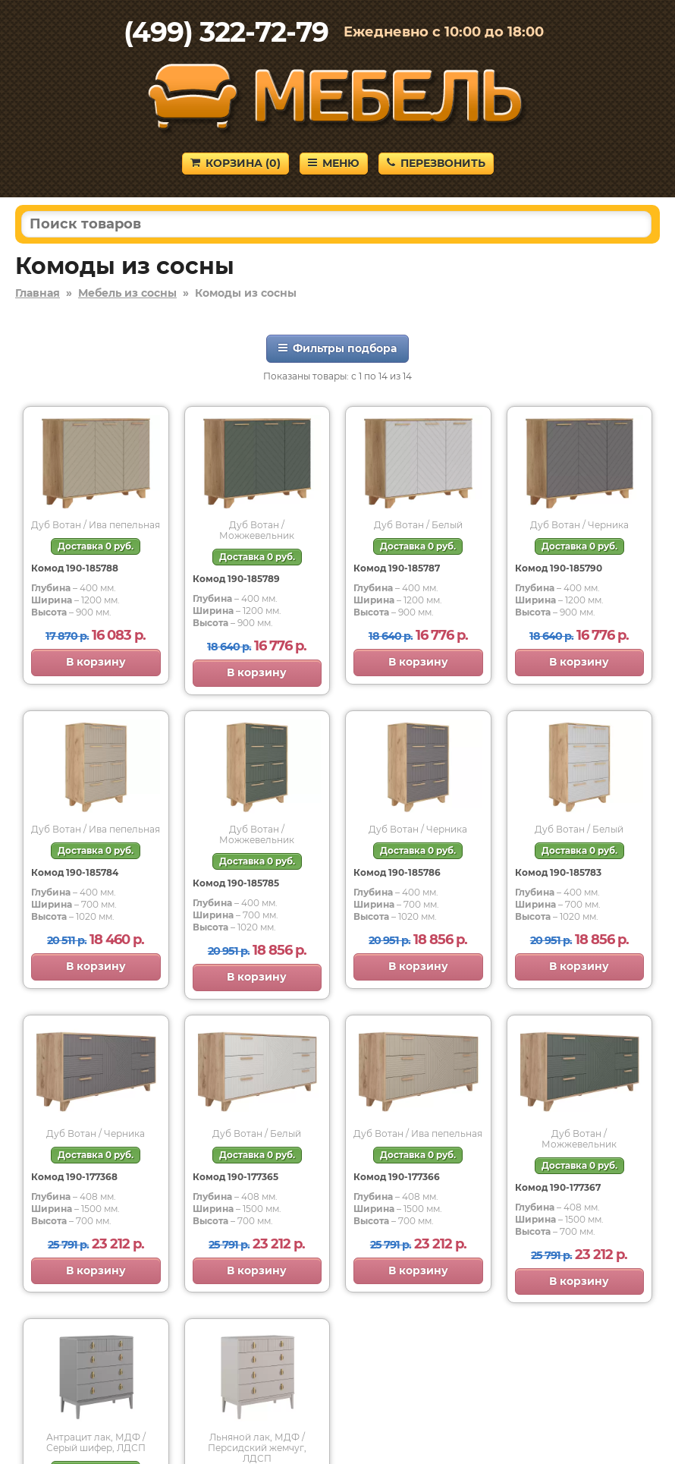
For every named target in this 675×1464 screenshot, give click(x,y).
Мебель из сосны (127, 293)
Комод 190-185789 (236, 578)
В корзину (96, 662)
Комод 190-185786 (397, 872)
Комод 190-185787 (396, 568)
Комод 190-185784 (74, 872)
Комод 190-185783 (558, 872)
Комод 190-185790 (558, 568)
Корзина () (235, 163)
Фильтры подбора (337, 348)
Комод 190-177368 (74, 1176)
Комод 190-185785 (236, 883)
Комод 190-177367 (558, 1187)
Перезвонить (436, 163)
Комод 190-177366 (396, 1176)
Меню (333, 163)
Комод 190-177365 (235, 1176)
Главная (37, 293)
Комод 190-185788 (74, 568)
